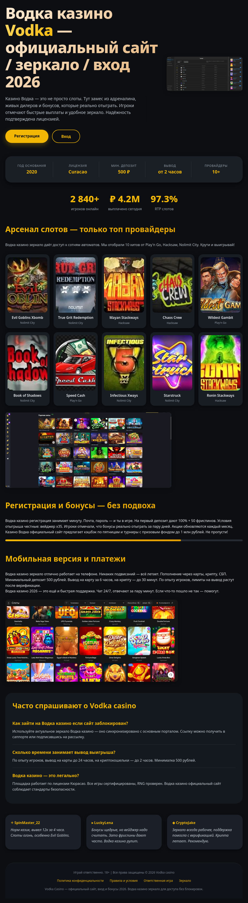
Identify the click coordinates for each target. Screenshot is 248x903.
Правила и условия (124, 880)
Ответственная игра (158, 880)
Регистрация (27, 136)
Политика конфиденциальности (80, 880)
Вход (66, 136)
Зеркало (185, 880)
